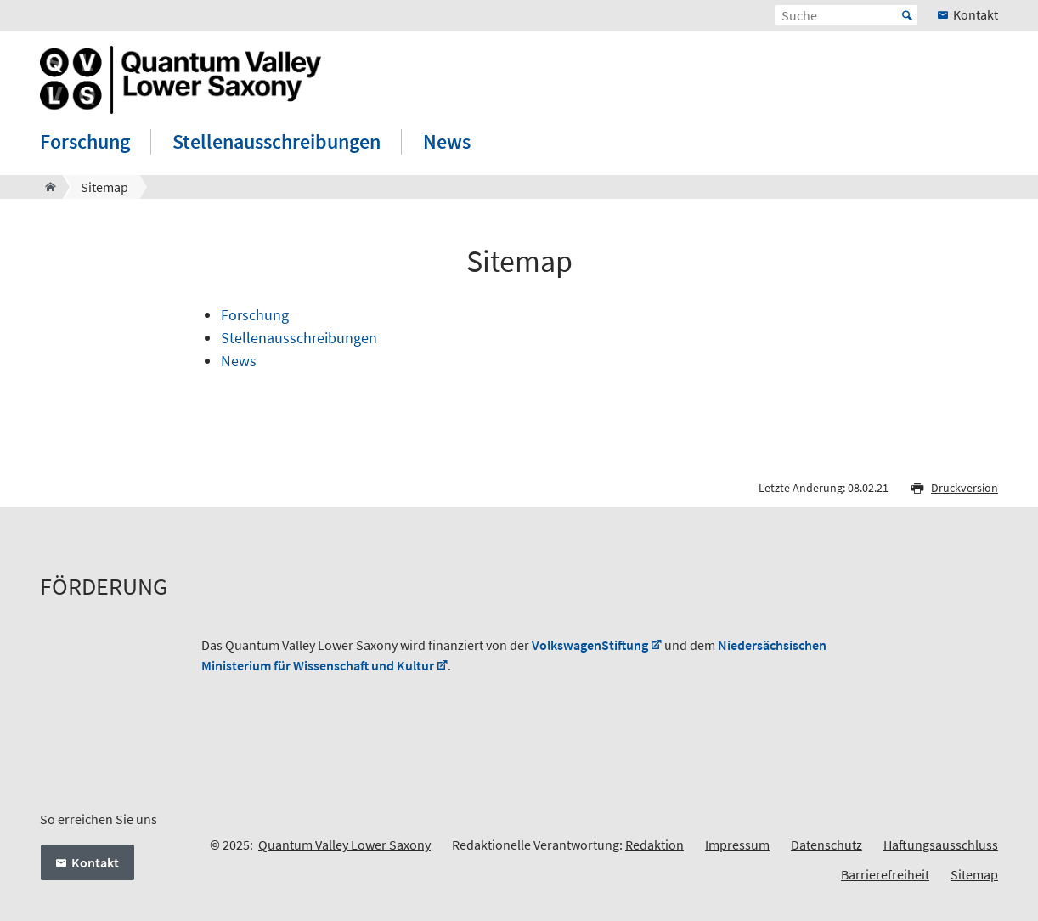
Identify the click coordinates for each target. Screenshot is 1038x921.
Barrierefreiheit (885, 874)
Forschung (85, 141)
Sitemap (974, 874)
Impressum (737, 844)
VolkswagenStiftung (590, 644)
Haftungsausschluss (940, 844)
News (447, 141)
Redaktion (654, 844)
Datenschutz (826, 844)
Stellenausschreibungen (276, 141)
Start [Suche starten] (907, 15)
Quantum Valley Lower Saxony (344, 844)
